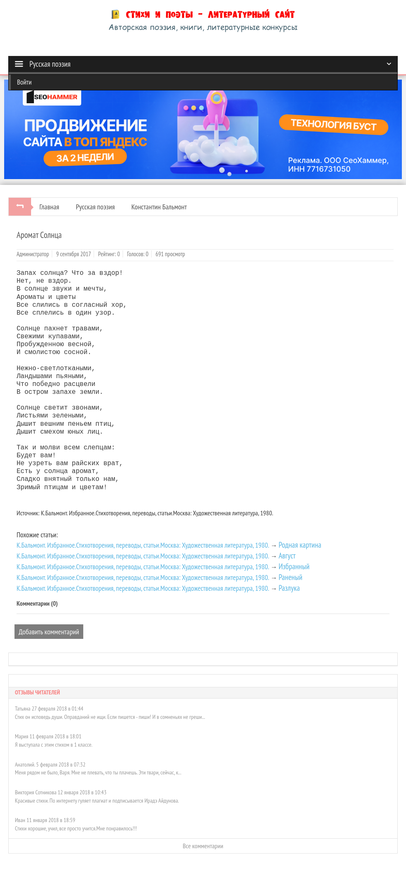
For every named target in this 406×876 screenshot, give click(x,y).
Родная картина (299, 545)
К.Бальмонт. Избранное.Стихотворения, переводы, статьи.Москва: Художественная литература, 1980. (143, 545)
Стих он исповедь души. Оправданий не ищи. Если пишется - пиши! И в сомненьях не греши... (110, 717)
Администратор (33, 254)
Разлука (289, 588)
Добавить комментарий (49, 631)
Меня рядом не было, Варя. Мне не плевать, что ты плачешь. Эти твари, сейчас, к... (98, 772)
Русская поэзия (95, 206)
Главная (49, 206)
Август (286, 556)
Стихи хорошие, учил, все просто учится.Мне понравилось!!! (76, 828)
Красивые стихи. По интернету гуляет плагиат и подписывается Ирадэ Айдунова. (97, 800)
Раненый (290, 577)
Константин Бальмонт (159, 206)
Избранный (293, 566)
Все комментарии (203, 846)
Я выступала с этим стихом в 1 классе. (53, 744)
